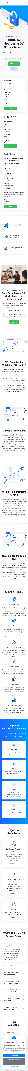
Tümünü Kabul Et (14, 1055)
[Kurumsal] (17, 2)
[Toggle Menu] (2, 2)
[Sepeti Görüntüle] (25, 2)
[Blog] (19, 2)
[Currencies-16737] (22, 2)
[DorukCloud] (10, 2)
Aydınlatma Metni (14, 1066)
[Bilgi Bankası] (15, 2)
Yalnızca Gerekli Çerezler (14, 1059)
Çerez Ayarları (14, 1062)
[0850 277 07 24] (12, 2)
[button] (14, 951)
